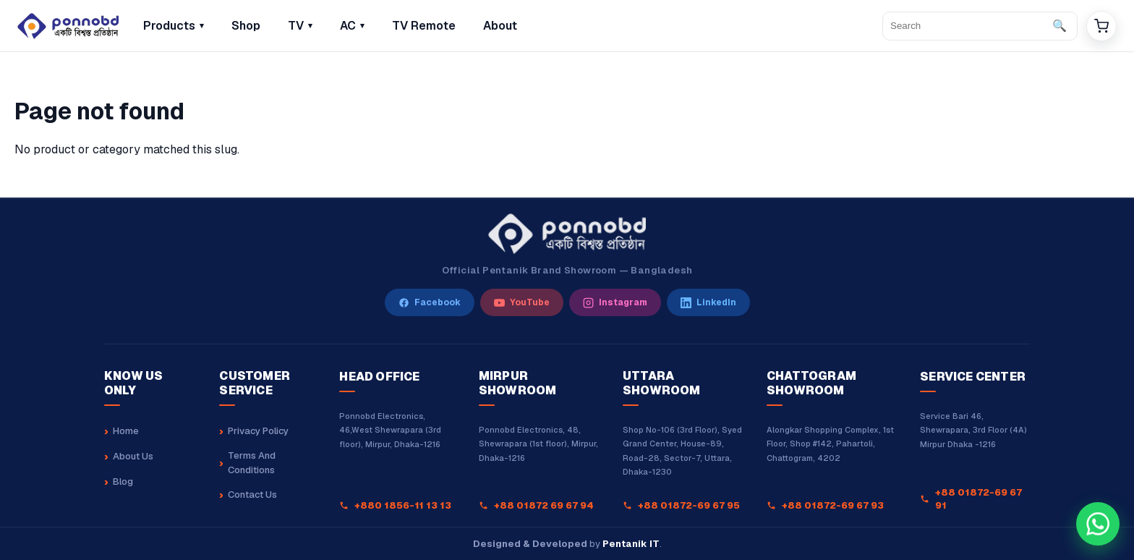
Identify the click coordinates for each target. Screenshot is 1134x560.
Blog (123, 481)
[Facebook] (429, 302)
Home (126, 431)
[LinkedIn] (708, 302)
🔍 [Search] (1059, 25)
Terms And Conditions (252, 462)
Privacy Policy (258, 431)
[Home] (68, 26)
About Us (133, 456)
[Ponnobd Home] (566, 233)
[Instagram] (615, 302)
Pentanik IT (631, 544)
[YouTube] (521, 302)
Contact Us (252, 494)
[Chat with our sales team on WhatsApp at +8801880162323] (1098, 524)
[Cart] (1101, 26)
